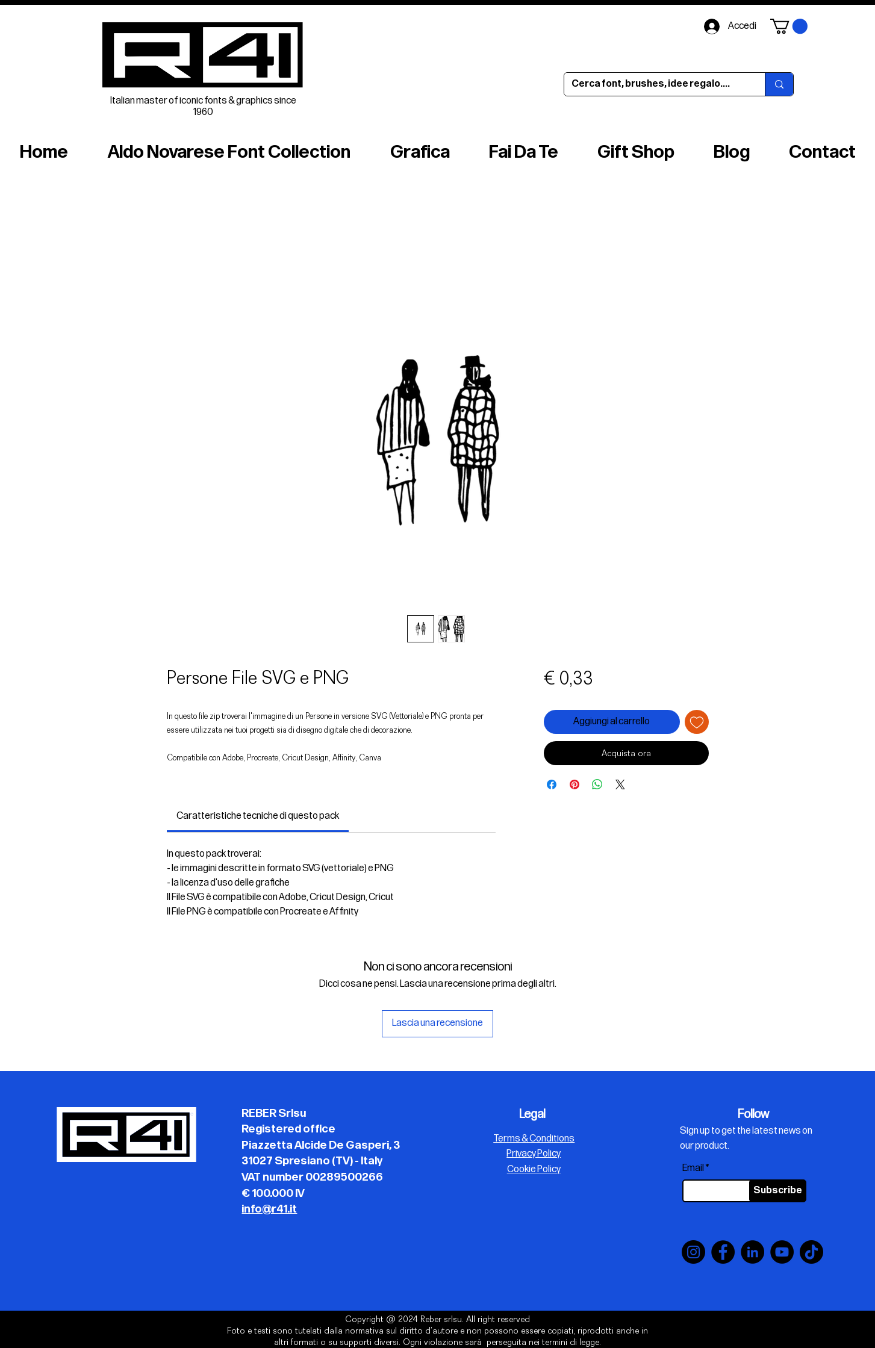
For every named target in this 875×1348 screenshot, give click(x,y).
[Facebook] (723, 1252)
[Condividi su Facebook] (551, 784)
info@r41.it (269, 1209)
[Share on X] (620, 784)
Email (693, 1168)
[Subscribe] (777, 1190)
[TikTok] (811, 1252)
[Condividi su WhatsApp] (597, 784)
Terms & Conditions (534, 1139)
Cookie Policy (534, 1169)
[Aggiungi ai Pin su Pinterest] (574, 784)
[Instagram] (693, 1252)
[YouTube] (782, 1252)
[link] (257, 816)
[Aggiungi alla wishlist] (697, 722)
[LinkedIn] (752, 1252)
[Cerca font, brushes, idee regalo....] (655, 84)
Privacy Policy (533, 1154)
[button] (789, 26)
